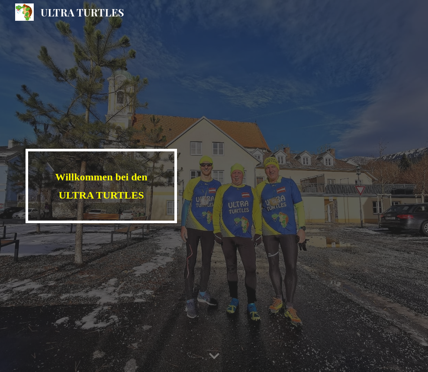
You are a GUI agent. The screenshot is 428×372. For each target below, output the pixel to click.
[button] (214, 356)
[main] (101, 186)
